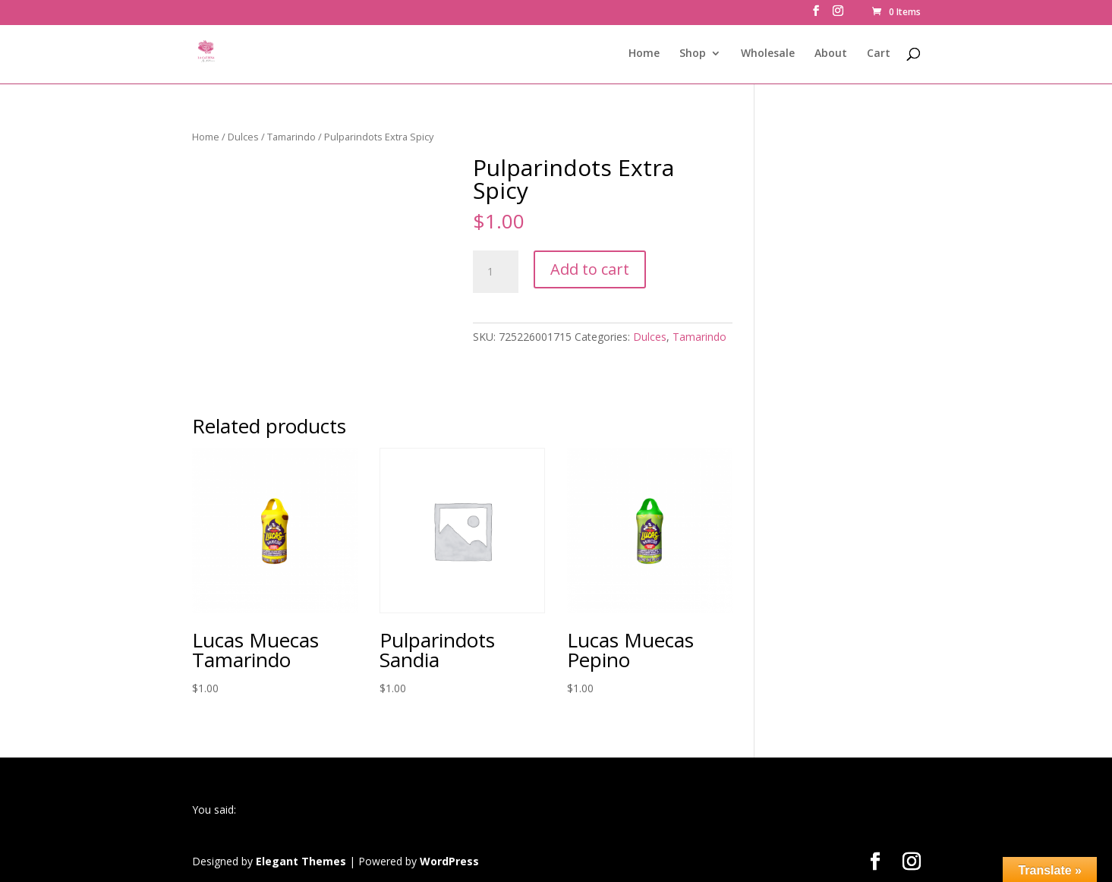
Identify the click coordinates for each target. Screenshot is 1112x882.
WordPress (449, 861)
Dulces (243, 136)
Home (644, 54)
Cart (878, 54)
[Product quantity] (495, 271)
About (830, 54)
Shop (692, 54)
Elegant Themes (301, 861)
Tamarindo (291, 136)
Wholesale (768, 54)
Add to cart (589, 269)
